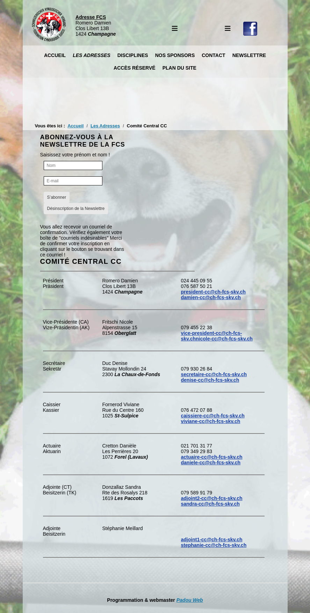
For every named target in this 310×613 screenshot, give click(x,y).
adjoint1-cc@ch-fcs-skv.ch (212, 539)
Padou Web (189, 600)
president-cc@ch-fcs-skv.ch (213, 292)
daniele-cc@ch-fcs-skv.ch (211, 462)
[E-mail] (73, 180)
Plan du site (179, 68)
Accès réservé (135, 68)
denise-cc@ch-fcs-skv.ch (210, 380)
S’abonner (56, 197)
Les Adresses (91, 55)
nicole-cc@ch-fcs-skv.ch (224, 338)
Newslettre (249, 55)
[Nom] (73, 165)
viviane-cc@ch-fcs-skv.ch (210, 421)
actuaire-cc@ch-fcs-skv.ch (212, 457)
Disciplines (132, 55)
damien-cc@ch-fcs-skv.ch (211, 297)
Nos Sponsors (175, 55)
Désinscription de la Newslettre (76, 208)
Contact (213, 55)
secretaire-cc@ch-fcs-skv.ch (214, 374)
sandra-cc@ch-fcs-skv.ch (210, 504)
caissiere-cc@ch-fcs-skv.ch (213, 415)
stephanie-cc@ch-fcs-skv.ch (214, 545)
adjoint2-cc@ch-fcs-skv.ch (212, 498)
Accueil (55, 55)
